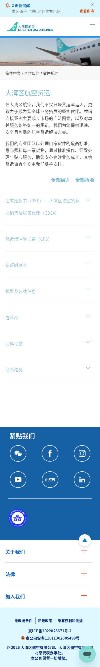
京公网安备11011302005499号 (52, 638)
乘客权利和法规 (70, 620)
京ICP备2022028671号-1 (50, 630)
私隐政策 (45, 620)
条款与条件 (24, 620)
